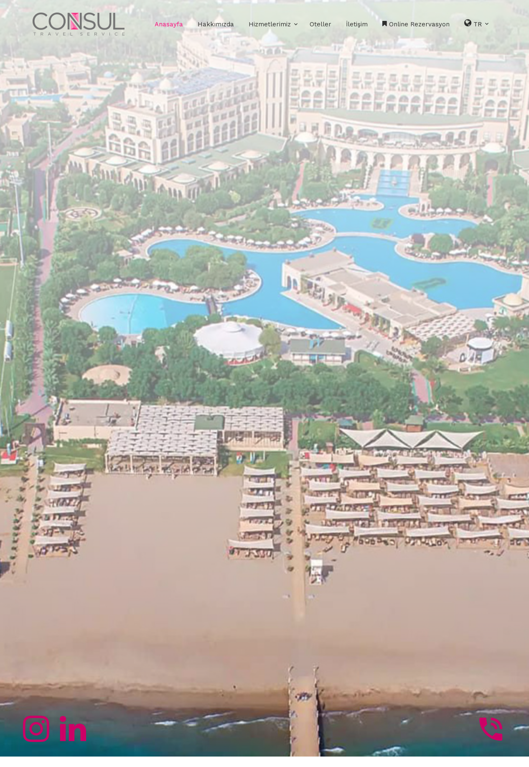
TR (477, 23)
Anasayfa (169, 24)
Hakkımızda (216, 24)
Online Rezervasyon (416, 24)
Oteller (320, 24)
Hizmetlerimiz (270, 24)
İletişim (357, 24)
